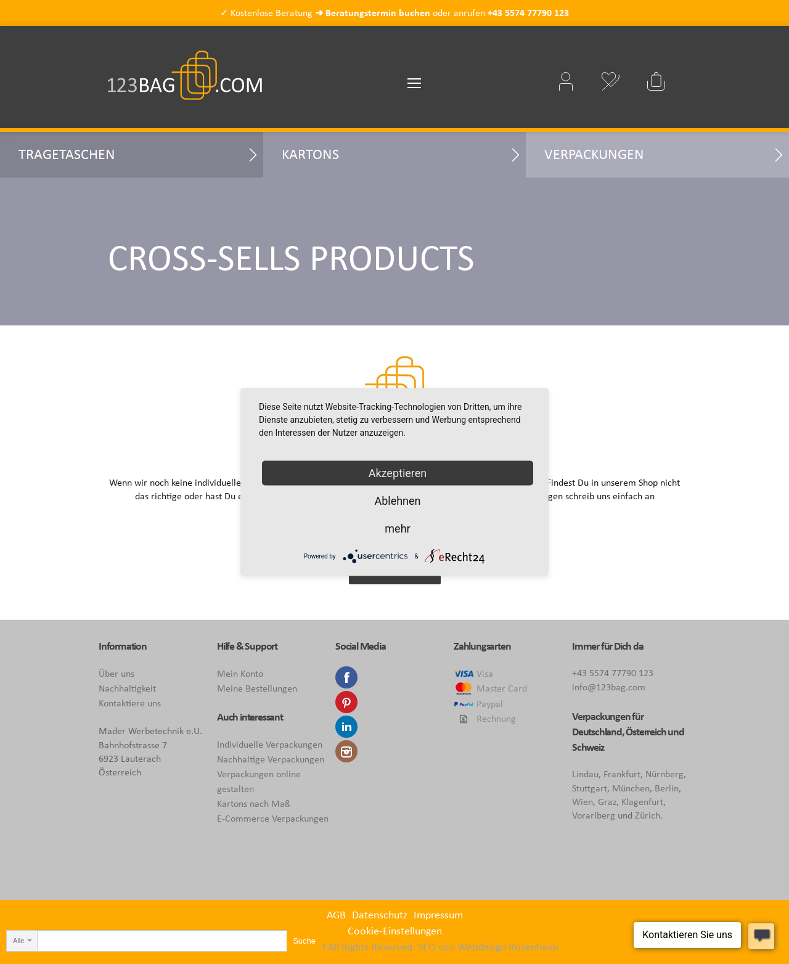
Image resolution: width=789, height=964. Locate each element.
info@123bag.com (608, 687)
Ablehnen (397, 500)
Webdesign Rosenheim (507, 947)
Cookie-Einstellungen (395, 930)
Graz (607, 801)
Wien (582, 801)
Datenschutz (379, 914)
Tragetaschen (66, 154)
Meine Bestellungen (257, 688)
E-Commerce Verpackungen (273, 818)
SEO (427, 947)
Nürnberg (664, 774)
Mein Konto (240, 673)
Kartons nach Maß (253, 803)
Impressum (438, 914)
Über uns (116, 673)
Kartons (310, 154)
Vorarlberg (593, 815)
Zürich (647, 815)
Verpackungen (594, 154)
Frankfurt (621, 774)
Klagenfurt (642, 801)
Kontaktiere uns (130, 703)
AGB (336, 914)
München (631, 788)
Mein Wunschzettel (610, 81)
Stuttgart (589, 788)
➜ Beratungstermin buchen (372, 12)
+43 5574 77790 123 (528, 12)
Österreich (646, 731)
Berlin (667, 788)
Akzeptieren (398, 473)
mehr (397, 528)
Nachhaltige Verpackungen (270, 759)
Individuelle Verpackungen (269, 744)
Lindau (585, 774)
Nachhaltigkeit (127, 688)
